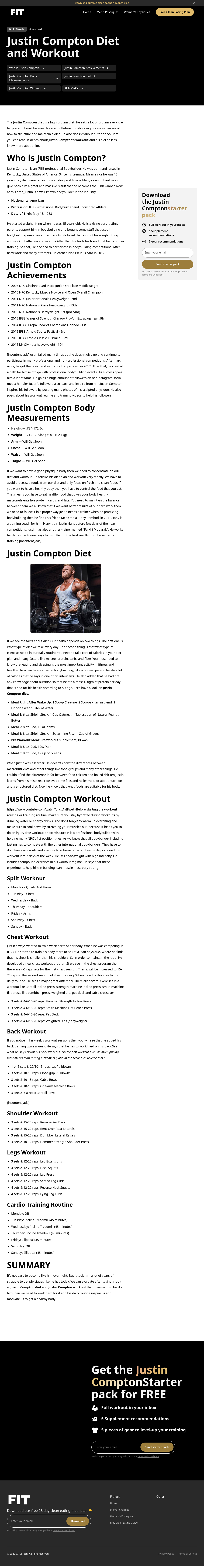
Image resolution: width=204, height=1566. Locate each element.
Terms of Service (187, 1553)
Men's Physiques (107, 12)
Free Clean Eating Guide (124, 1522)
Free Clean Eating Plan (175, 12)
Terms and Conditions (153, 274)
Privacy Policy (166, 1553)
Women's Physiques (137, 12)
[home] (17, 12)
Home (87, 12)
